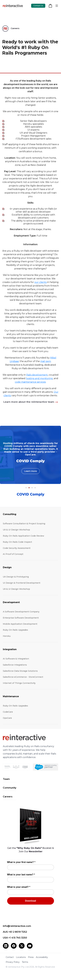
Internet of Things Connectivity (19, 683)
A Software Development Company (21, 611)
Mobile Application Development (20, 624)
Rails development (37, 374)
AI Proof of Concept (13, 554)
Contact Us (38, 6)
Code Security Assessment (16, 548)
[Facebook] (14, 946)
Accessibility (42, 957)
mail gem (45, 361)
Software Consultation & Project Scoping (24, 523)
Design (7, 567)
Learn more (30, 471)
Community (9, 787)
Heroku (7, 636)
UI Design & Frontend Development (21, 583)
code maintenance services (30, 382)
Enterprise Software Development (21, 617)
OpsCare (7, 718)
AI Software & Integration (16, 658)
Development (11, 602)
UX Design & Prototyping (16, 576)
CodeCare (8, 712)
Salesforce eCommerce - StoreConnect (23, 677)
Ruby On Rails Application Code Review (23, 536)
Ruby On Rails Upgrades (15, 630)
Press (31, 957)
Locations (21, 957)
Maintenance (11, 696)
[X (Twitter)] (22, 946)
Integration (10, 649)
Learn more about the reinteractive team (28, 402)
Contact (10, 957)
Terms (25, 962)
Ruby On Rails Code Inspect (17, 542)
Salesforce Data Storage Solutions (20, 671)
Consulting (9, 514)
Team (6, 779)
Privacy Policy (13, 962)
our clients (40, 282)
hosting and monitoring (39, 378)
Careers (7, 796)
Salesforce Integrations (15, 665)
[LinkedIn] (6, 946)
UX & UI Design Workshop (16, 529)
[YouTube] (30, 946)
